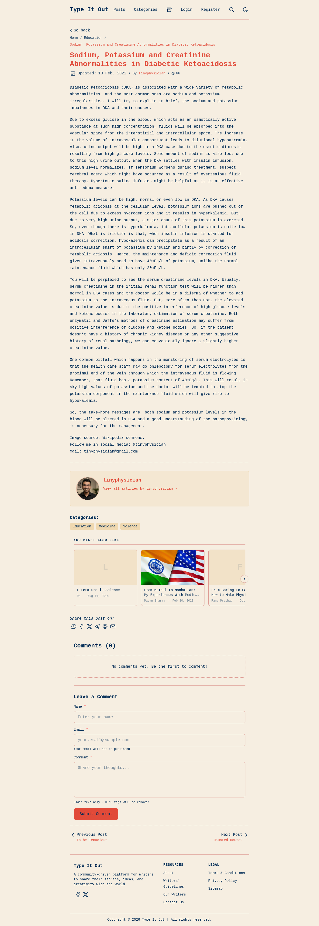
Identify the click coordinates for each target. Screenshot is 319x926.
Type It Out (89, 9)
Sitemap (215, 889)
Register (210, 10)
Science (130, 526)
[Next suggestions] (244, 579)
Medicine (107, 526)
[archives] (169, 10)
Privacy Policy (222, 881)
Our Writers (175, 894)
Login (187, 10)
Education (93, 38)
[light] (245, 10)
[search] (232, 10)
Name (80, 707)
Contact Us (174, 902)
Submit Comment (96, 814)
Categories (145, 10)
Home (74, 38)
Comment (83, 757)
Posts (119, 10)
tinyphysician (152, 73)
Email (81, 730)
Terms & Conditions (226, 873)
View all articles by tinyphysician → (140, 489)
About (169, 873)
